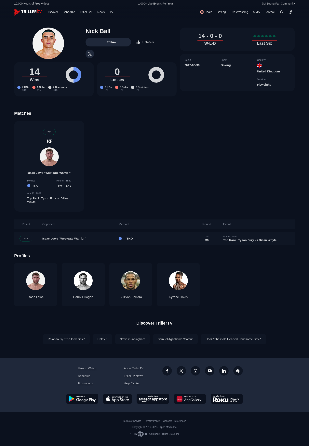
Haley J (102, 339)
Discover (52, 12)
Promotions (85, 383)
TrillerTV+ (86, 12)
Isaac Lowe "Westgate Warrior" (49, 172)
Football (270, 12)
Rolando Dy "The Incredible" (66, 339)
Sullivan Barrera (130, 297)
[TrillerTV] (28, 12)
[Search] (281, 12)
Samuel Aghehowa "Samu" (175, 339)
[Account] (290, 12)
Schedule (69, 12)
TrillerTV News (133, 376)
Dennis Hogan (83, 297)
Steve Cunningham (132, 339)
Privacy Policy (152, 421)
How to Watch (87, 368)
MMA (256, 12)
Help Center (132, 383)
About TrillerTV (133, 368)
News (101, 12)
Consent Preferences (174, 421)
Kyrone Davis (178, 297)
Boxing (221, 12)
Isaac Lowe (36, 297)
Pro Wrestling (239, 12)
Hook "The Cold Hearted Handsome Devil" (233, 339)
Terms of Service (132, 421)
